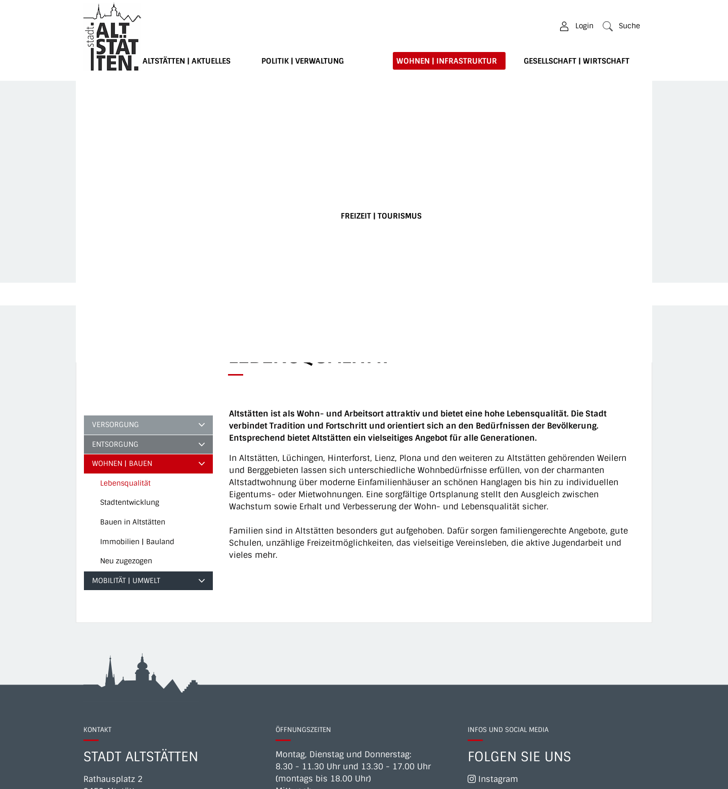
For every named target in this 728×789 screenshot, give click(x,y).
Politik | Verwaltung (302, 61)
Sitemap (628, 774)
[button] (621, 26)
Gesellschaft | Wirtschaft (576, 61)
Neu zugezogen (126, 371)
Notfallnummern (506, 774)
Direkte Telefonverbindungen (145, 625)
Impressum (439, 774)
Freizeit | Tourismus (381, 216)
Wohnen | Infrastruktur (446, 61)
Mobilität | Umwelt (126, 390)
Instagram (493, 589)
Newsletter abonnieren (517, 606)
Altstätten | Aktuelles (187, 61)
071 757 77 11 (145, 613)
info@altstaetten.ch (152, 638)
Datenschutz (577, 774)
